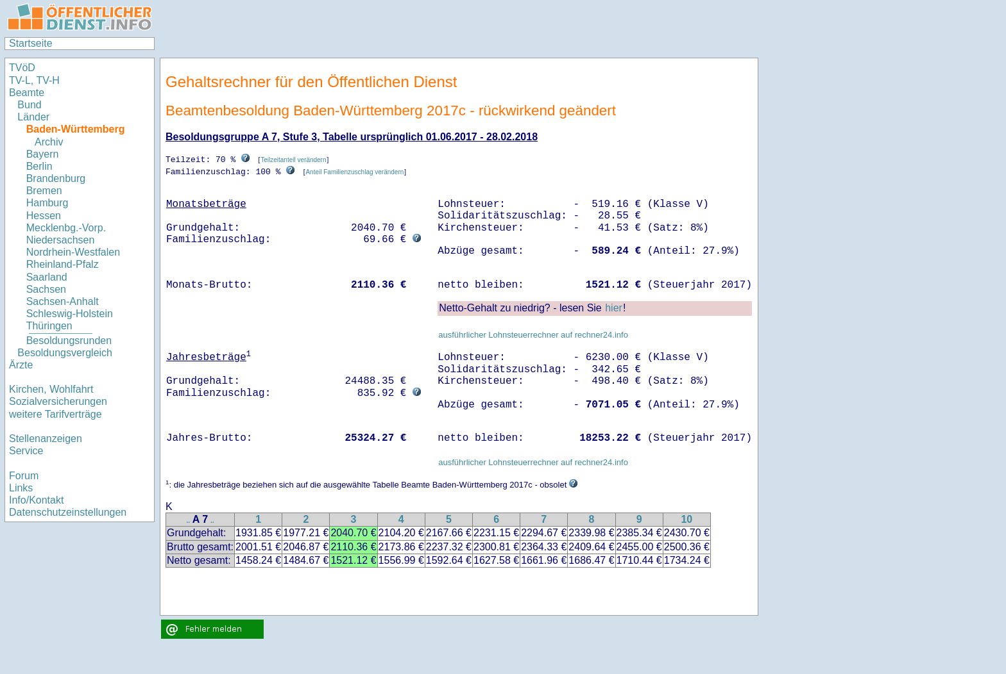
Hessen (43, 215)
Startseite (31, 43)
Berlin (39, 166)
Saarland (46, 277)
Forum (23, 475)
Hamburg (47, 202)
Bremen (44, 190)
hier (613, 307)
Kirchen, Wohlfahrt (51, 389)
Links (21, 487)
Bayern (42, 154)
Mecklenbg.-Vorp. (66, 227)
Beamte (26, 92)
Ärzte (21, 364)
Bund (29, 104)
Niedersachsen (60, 239)
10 (686, 518)
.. (189, 519)
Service (26, 450)
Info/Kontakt (36, 500)
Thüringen (49, 325)
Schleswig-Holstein (69, 313)
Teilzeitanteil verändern (293, 159)
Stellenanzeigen (45, 438)
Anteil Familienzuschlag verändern (354, 171)
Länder (33, 116)
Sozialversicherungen (58, 401)
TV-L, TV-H (34, 80)
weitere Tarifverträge (55, 414)
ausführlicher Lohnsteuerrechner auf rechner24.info (533, 334)
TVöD (22, 67)
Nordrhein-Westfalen (73, 252)
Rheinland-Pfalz (62, 264)
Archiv (49, 141)
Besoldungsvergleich (64, 352)
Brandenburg (56, 178)
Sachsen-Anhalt (62, 301)
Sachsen (46, 289)
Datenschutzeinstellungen (67, 512)
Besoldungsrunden (69, 340)
